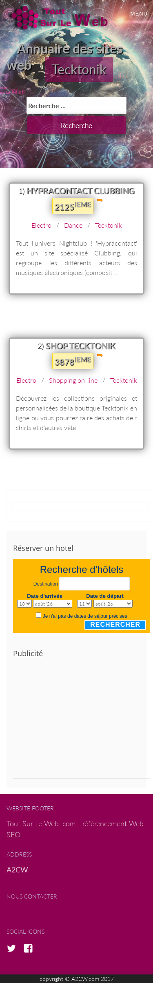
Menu (139, 14)
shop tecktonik (80, 346)
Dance (73, 225)
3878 (73, 361)
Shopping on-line (73, 380)
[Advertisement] (81, 721)
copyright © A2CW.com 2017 (77, 978)
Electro (41, 225)
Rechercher (115, 624)
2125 (73, 206)
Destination (45, 584)
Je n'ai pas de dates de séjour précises (85, 616)
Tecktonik (78, 69)
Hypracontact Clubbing (81, 190)
